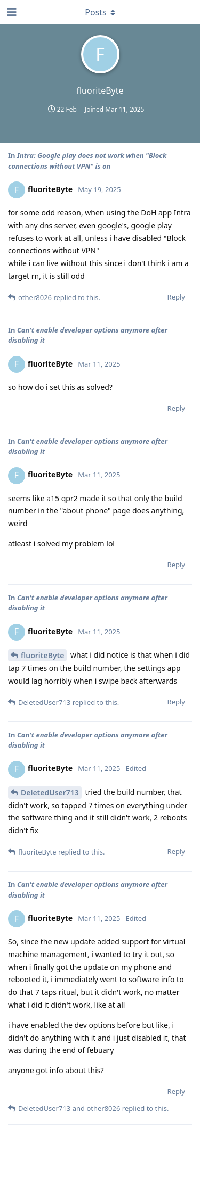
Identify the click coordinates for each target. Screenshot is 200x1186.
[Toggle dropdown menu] (100, 12)
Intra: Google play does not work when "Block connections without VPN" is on (87, 161)
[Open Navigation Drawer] (10, 12)
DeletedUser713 (50, 792)
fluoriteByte (42, 655)
